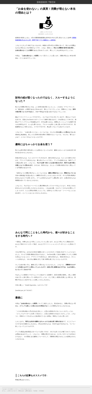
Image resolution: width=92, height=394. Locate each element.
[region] (46, 76)
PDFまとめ (21, 390)
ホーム (3, 390)
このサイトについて (12, 390)
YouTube (35, 390)
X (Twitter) (41, 390)
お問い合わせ (28, 390)
